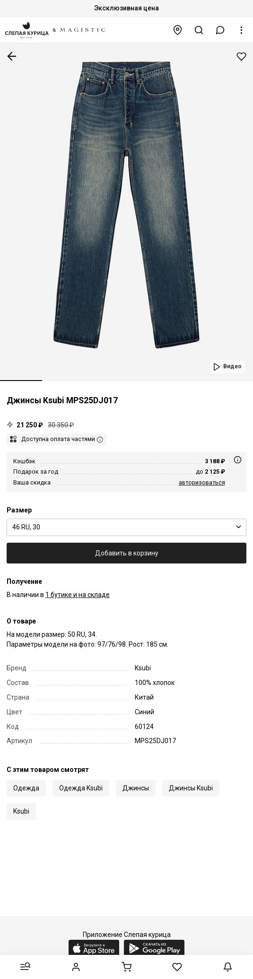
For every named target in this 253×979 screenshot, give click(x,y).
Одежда (26, 788)
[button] (220, 30)
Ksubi (21, 811)
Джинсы (135, 788)
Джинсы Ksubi (191, 788)
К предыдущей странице (11, 56)
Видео (232, 366)
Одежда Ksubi (81, 788)
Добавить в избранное (241, 56)
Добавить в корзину (126, 553)
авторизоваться (202, 482)
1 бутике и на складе (77, 594)
